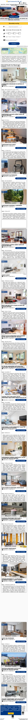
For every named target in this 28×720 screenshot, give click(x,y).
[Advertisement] (14, 607)
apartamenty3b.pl (14, 1)
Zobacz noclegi (21, 87)
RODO (2, 711)
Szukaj (14, 43)
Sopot (3, 70)
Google (19, 706)
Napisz (27, 719)
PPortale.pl (2, 719)
